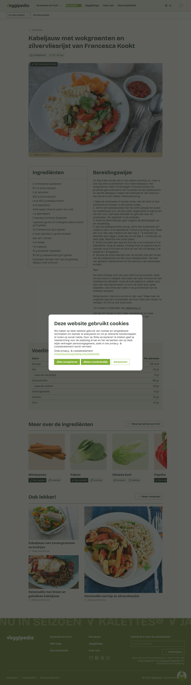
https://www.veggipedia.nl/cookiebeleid (76, 353)
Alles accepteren (67, 361)
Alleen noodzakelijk (95, 361)
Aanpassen (120, 361)
